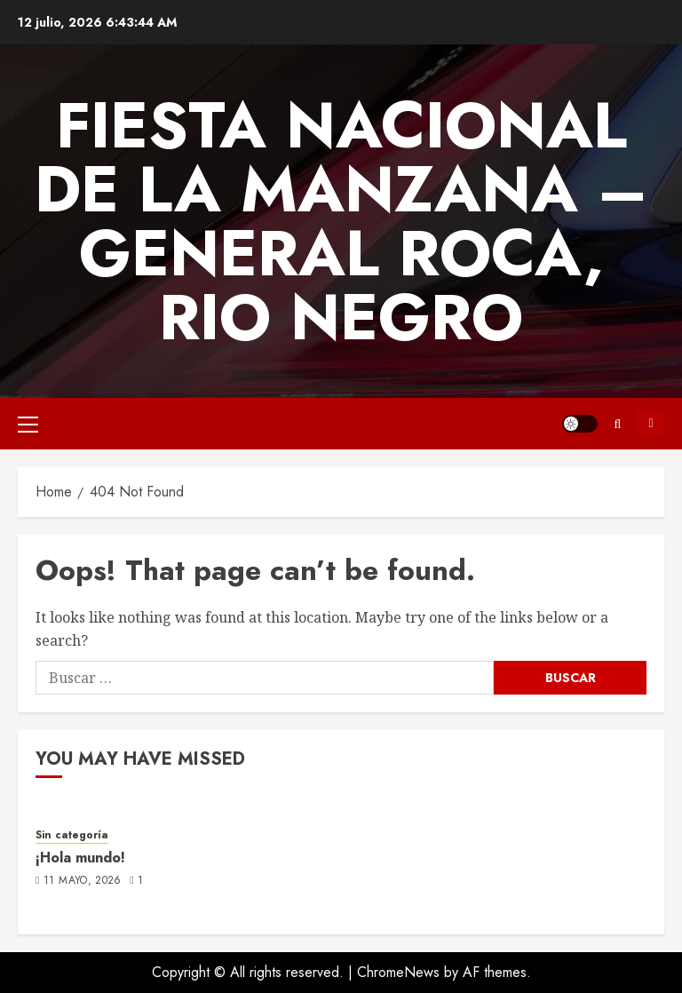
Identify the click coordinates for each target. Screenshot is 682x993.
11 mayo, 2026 (83, 881)
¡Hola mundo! (80, 857)
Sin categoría (72, 835)
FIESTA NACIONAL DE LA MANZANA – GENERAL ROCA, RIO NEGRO (341, 221)
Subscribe (651, 423)
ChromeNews (398, 972)
